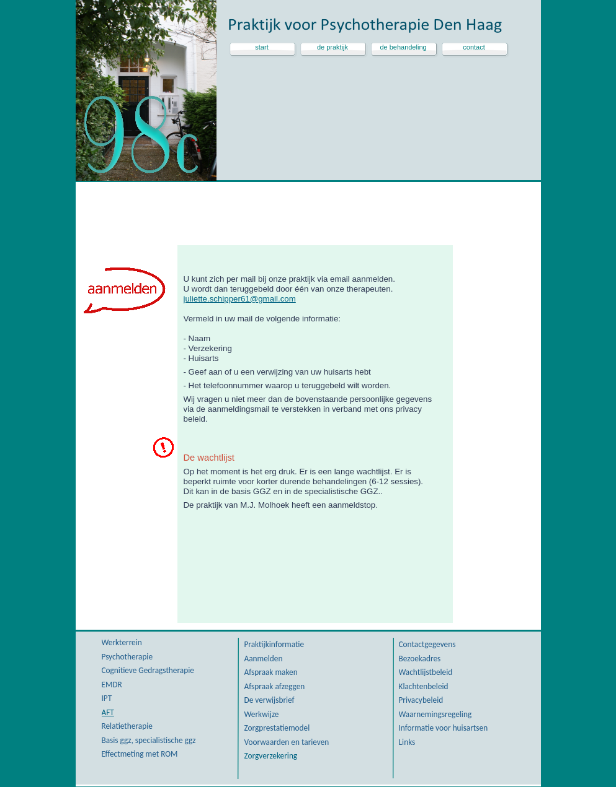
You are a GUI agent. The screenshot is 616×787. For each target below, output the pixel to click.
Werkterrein (122, 642)
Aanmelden (263, 658)
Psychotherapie (127, 656)
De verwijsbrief (269, 700)
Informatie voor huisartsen (443, 728)
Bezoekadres (420, 658)
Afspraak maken (271, 672)
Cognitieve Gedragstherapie (148, 670)
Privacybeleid (421, 700)
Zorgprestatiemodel (277, 728)
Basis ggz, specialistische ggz (149, 740)
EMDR (112, 684)
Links (407, 742)
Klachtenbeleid (424, 686)
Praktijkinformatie (274, 644)
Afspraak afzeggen (274, 686)
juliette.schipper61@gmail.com (240, 298)
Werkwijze (261, 714)
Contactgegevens (427, 644)
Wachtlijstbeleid (426, 672)
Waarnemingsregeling (435, 714)
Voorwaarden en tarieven (286, 742)
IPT (107, 698)
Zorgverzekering (271, 755)
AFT (108, 712)
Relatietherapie (127, 726)
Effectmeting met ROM (140, 754)
